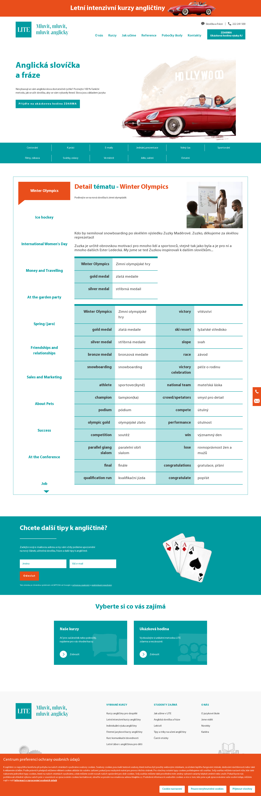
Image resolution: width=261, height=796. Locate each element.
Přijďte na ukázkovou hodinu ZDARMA (48, 104)
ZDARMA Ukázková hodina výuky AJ (226, 34)
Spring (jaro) (44, 324)
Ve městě (109, 158)
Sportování (224, 147)
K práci (70, 147)
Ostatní (185, 158)
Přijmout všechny (242, 789)
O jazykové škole (210, 713)
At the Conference (44, 457)
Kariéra (205, 732)
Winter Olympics (44, 191)
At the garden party (44, 297)
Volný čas (185, 147)
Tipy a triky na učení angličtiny (170, 732)
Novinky (205, 726)
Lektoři (158, 726)
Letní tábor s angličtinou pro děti (124, 744)
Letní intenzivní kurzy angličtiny (123, 719)
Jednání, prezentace (147, 147)
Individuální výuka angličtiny (121, 726)
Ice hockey (44, 217)
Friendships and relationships (44, 351)
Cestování (32, 147)
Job (44, 484)
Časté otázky (161, 738)
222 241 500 (238, 24)
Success (44, 430)
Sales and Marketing (44, 377)
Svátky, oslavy (70, 158)
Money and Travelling (44, 271)
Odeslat (29, 576)
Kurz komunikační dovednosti (122, 738)
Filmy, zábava (32, 158)
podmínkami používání (102, 585)
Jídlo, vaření (147, 158)
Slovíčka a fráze (214, 24)
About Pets (44, 404)
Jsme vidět (207, 719)
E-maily (109, 147)
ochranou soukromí (81, 585)
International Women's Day (44, 244)
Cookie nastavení (172, 789)
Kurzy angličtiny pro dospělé (121, 713)
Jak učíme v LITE (162, 713)
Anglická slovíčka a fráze (167, 719)
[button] (46, 491)
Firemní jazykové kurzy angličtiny (124, 732)
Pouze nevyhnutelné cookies (207, 789)
